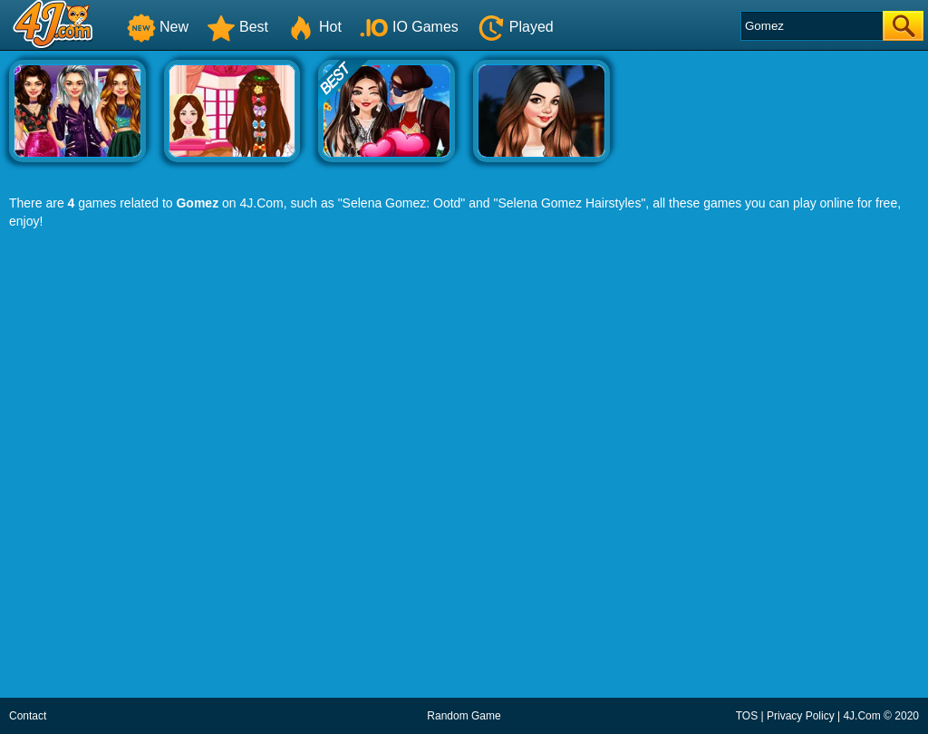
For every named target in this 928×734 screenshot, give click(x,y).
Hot (314, 26)
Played (515, 26)
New (157, 26)
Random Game (463, 716)
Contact (27, 716)
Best (237, 26)
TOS (747, 716)
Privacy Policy (801, 716)
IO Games (409, 26)
